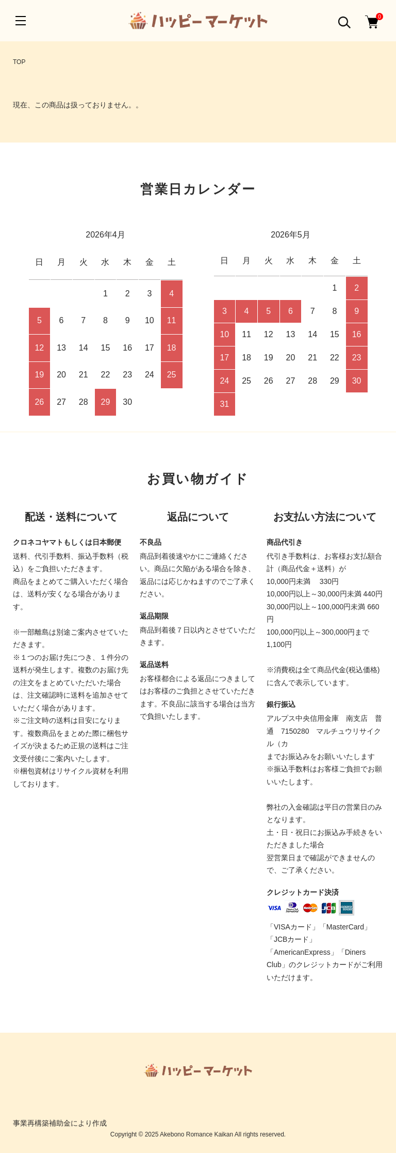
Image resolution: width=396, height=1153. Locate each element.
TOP (19, 62)
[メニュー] (20, 20)
